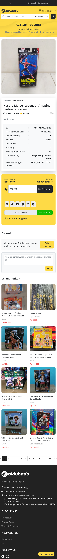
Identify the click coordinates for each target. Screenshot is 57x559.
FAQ (3, 543)
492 (49, 458)
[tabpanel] (28, 66)
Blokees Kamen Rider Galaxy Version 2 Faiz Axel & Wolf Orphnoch (41, 439)
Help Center (6, 539)
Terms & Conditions (10, 526)
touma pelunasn (36, 313)
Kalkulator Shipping (15, 218)
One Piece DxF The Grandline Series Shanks (41, 397)
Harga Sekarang (9, 179)
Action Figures (32, 29)
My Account (6, 517)
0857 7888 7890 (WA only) (14, 487)
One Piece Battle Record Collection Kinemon (11, 356)
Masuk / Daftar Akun (38, 3)
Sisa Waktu (49, 179)
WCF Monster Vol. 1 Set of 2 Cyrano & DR (12, 397)
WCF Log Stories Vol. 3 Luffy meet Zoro (12, 439)
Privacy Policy (7, 522)
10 (39, 458)
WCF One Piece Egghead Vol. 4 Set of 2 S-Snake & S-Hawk (42, 356)
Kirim (49, 268)
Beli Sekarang (44, 212)
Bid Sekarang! (44, 189)
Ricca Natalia (12, 113)
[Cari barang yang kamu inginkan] (19, 16)
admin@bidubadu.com (13, 491)
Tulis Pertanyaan (46, 244)
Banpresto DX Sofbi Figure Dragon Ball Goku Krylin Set (12, 314)
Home (20, 29)
